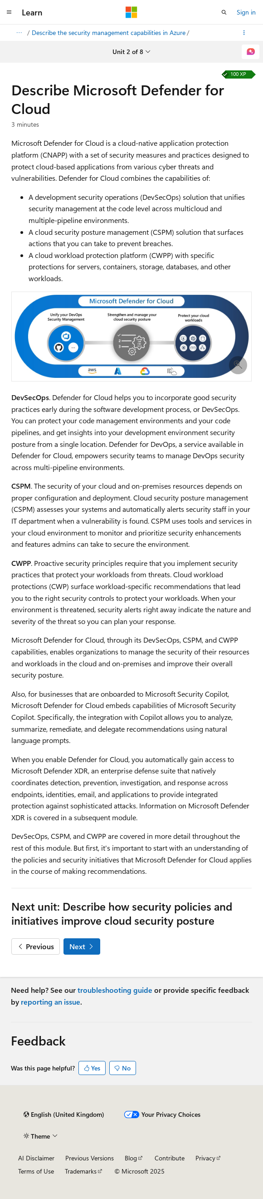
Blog (131, 1158)
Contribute (170, 1158)
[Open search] (224, 12)
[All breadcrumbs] (19, 32)
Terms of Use (36, 1171)
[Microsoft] (131, 12)
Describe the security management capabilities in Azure (108, 32)
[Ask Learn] (250, 52)
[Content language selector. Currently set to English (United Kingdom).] (64, 1114)
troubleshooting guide (115, 990)
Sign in (246, 12)
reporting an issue (50, 1001)
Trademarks (81, 1171)
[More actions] (244, 32)
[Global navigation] (9, 12)
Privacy (205, 1158)
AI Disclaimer (36, 1158)
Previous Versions (89, 1158)
